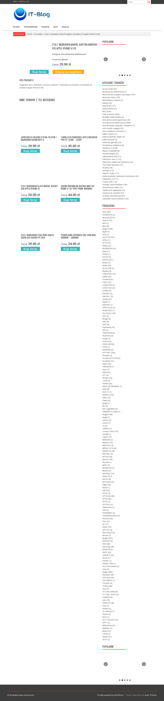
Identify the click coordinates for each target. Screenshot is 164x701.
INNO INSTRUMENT (112, 386)
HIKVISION (108, 366)
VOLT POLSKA (110, 619)
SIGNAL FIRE (109, 563)
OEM (106, 490)
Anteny (107, 103)
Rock (106, 543)
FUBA (106, 347)
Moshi (106, 470)
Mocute (106, 462)
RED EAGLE (108, 532)
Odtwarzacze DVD (111, 156)
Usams (106, 614)
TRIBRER (107, 597)
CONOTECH (108, 288)
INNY (105, 389)
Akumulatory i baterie (112, 100)
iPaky (106, 400)
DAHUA (107, 293)
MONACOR (108, 468)
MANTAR (107, 439)
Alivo (105, 226)
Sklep (55, 26)
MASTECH (108, 445)
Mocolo (107, 459)
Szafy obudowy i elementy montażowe (120, 176)
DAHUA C (107, 296)
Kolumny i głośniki (111, 142)
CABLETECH (108, 273)
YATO (106, 639)
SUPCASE (108, 577)
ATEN (106, 240)
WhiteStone (108, 625)
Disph (106, 302)
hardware (45, 26)
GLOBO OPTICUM (111, 358)
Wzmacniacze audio (112, 187)
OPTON (107, 504)
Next (144, 59)
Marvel (107, 442)
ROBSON (107, 541)
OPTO (106, 501)
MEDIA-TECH (109, 448)
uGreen (106, 608)
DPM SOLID (108, 307)
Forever (106, 341)
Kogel (106, 417)
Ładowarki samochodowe (115, 198)
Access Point (109, 89)
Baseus (107, 259)
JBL (105, 406)
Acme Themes (151, 695)
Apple (106, 231)
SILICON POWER (110, 566)
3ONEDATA (108, 214)
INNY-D (106, 392)
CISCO (106, 282)
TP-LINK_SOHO (110, 594)
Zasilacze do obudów (113, 193)
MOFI (106, 465)
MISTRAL (107, 453)
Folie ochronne (111, 114)
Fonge (106, 338)
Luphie (107, 437)
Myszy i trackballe (111, 150)
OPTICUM (108, 496)
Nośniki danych (110, 153)
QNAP (106, 527)
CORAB (106, 290)
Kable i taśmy (109, 134)
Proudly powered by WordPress (110, 695)
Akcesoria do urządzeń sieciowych (119, 94)
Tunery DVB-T (109, 181)
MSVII (107, 476)
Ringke (107, 538)
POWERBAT (108, 513)
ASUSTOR (108, 237)
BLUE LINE (108, 268)
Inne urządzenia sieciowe (114, 131)
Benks (106, 265)
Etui (106, 111)
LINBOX (107, 428)
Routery (107, 167)
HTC (105, 375)
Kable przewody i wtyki (113, 136)
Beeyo (106, 262)
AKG (105, 223)
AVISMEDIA (109, 248)
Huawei (107, 378)
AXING (106, 254)
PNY (105, 510)
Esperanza (108, 327)
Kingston (107, 414)
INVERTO (108, 394)
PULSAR (107, 518)
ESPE (105, 324)
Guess (106, 363)
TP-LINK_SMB (110, 591)
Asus (105, 234)
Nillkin (106, 484)
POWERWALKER (111, 515)
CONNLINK (108, 285)
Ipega (106, 403)
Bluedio (106, 271)
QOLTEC (107, 529)
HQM (106, 372)
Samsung (108, 546)
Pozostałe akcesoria (112, 165)
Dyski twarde (109, 108)
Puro (106, 521)
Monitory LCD (110, 148)
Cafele (106, 276)
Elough (106, 318)
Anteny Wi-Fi (108, 105)
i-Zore (106, 380)
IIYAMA (107, 383)
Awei (106, 251)
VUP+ (106, 622)
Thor (105, 588)
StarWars (108, 574)
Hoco (106, 369)
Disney (107, 299)
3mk (106, 212)
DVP (105, 316)
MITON (107, 456)
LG (104, 425)
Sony (105, 569)
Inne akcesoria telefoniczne (116, 122)
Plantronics (108, 507)
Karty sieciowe (109, 139)
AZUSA (106, 257)
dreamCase (108, 310)
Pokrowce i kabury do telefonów (117, 162)
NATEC (106, 479)
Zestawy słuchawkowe (113, 195)
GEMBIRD (107, 349)
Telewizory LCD (110, 179)
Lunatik (106, 434)
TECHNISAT (108, 580)
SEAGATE (108, 555)
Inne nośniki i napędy (112, 128)
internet (16, 26)
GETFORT (108, 352)
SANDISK (107, 549)
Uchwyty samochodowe (114, 184)
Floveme (107, 335)
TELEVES (107, 583)
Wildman (107, 628)
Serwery (108, 170)
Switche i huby (110, 173)
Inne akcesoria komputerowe (116, 120)
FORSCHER (108, 344)
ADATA (107, 220)
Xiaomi (107, 636)
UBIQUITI (108, 603)
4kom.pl (108, 217)
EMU (105, 321)
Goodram (108, 361)
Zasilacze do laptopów (113, 190)
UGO (105, 605)
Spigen (107, 572)
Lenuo (106, 423)
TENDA (107, 586)
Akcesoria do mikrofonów (114, 91)
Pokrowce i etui (111, 159)
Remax (106, 535)
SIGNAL (106, 560)
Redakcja (65, 26)
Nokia (106, 487)
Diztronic (107, 304)
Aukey (106, 245)
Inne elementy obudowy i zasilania (118, 125)
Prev (106, 59)
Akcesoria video (111, 97)
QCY (105, 524)
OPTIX (106, 498)
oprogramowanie (31, 26)
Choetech (107, 279)
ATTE (106, 243)
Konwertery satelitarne (113, 145)
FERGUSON (108, 333)
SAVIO (106, 552)
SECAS (106, 558)
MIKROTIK (108, 451)
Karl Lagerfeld (110, 408)
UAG (106, 600)
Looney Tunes (110, 431)
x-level (106, 633)
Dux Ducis (109, 313)
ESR (105, 330)
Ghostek (107, 355)
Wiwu (106, 631)
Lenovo (106, 420)
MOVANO (108, 473)
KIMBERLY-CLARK (111, 411)
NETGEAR (108, 482)
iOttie (106, 397)
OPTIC (106, 493)
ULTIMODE (108, 611)
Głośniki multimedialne (113, 117)
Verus (106, 617)
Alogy (107, 228)
